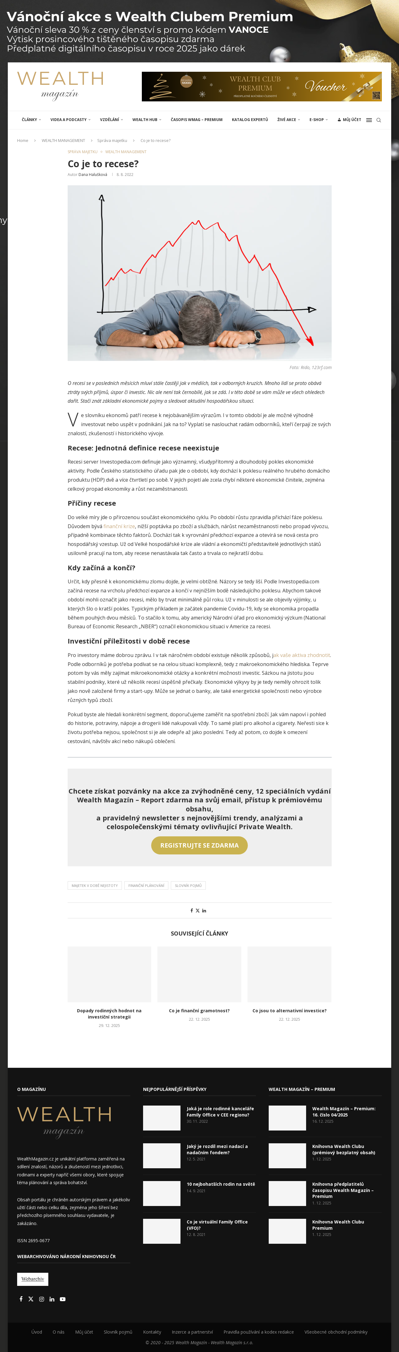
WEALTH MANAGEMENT (63, 140)
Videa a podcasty (68, 119)
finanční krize (119, 526)
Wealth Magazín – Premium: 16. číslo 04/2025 (344, 1112)
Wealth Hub (144, 119)
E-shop (317, 119)
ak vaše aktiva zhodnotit (301, 655)
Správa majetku (112, 140)
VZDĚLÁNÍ (109, 119)
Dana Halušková (93, 174)
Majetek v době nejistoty (95, 885)
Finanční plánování (146, 885)
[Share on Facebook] (191, 910)
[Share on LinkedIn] (204, 910)
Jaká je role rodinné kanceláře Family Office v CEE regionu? (220, 1112)
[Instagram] (42, 1299)
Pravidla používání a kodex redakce (259, 1332)
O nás (59, 1332)
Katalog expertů (250, 119)
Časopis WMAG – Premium (197, 119)
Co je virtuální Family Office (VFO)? (217, 1225)
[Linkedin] (52, 1299)
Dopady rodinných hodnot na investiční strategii (109, 1014)
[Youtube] (63, 1299)
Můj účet (84, 1332)
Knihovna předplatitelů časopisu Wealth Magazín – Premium (343, 1190)
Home (22, 140)
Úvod (36, 1332)
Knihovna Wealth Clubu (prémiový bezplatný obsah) (343, 1149)
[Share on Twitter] (197, 910)
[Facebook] (21, 1299)
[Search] (379, 120)
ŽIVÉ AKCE (286, 119)
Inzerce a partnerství (192, 1332)
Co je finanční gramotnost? (199, 1011)
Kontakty (152, 1332)
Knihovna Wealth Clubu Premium (338, 1225)
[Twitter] (31, 1299)
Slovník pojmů (188, 885)
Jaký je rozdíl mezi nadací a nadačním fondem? (217, 1149)
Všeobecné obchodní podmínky (336, 1332)
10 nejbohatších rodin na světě (221, 1184)
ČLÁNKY (29, 119)
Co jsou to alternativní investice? (289, 1011)
